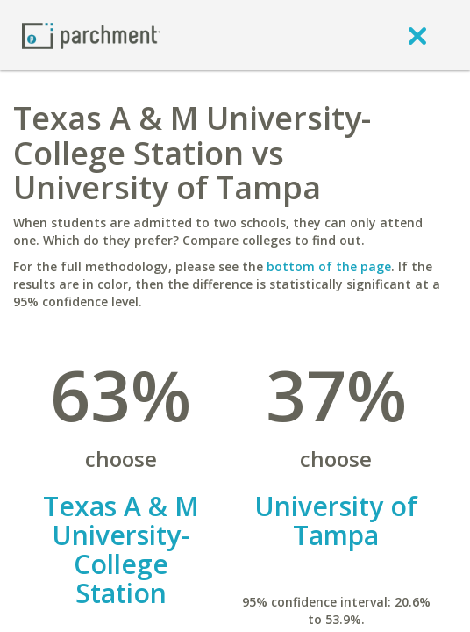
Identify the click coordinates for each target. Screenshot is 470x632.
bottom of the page (329, 266)
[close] (417, 35)
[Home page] (91, 34)
